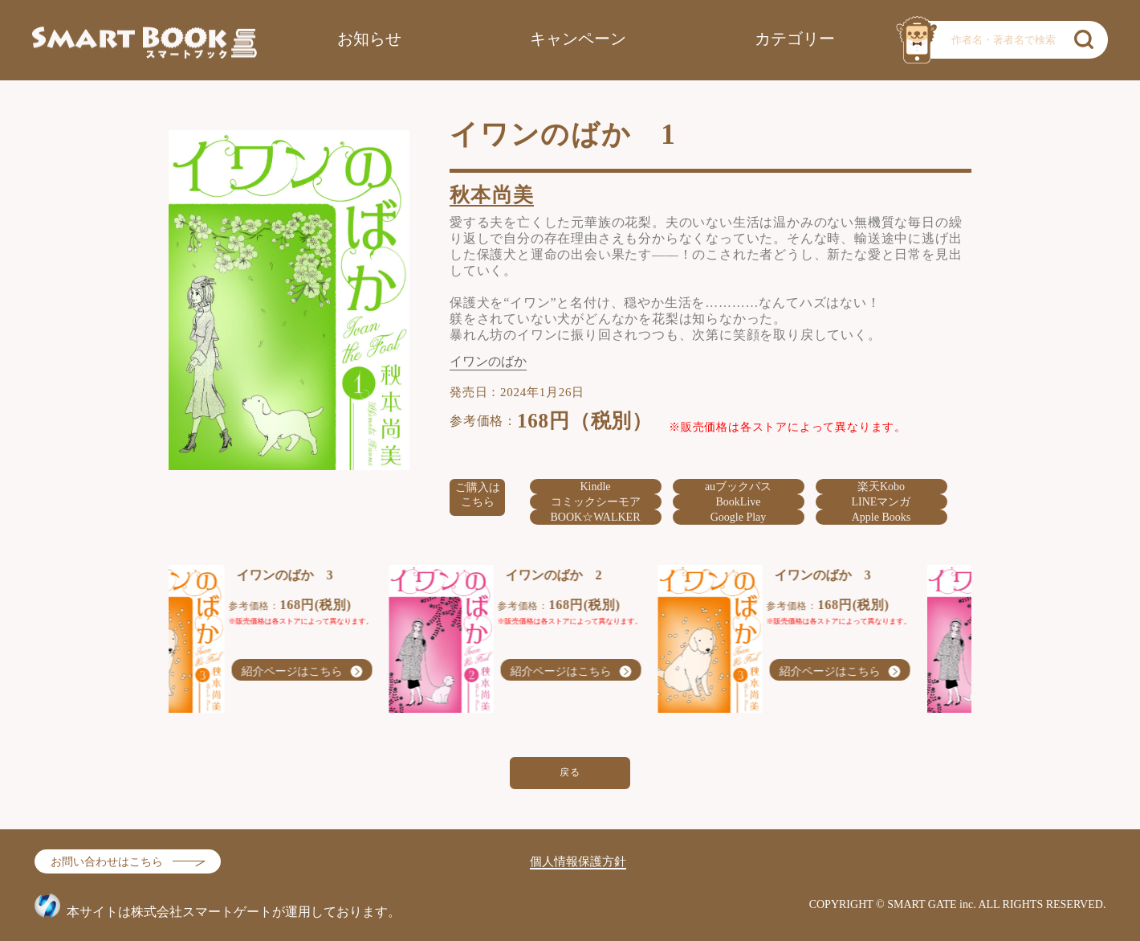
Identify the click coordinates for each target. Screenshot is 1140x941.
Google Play (738, 517)
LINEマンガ (881, 502)
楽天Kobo (881, 487)
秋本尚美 (492, 195)
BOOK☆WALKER (596, 517)
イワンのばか (488, 361)
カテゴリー (795, 38)
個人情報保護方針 (578, 861)
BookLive (738, 502)
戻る (570, 772)
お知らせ (369, 38)
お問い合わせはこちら (107, 862)
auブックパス (738, 487)
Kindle (595, 487)
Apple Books (881, 517)
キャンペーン (578, 38)
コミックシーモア (596, 502)
